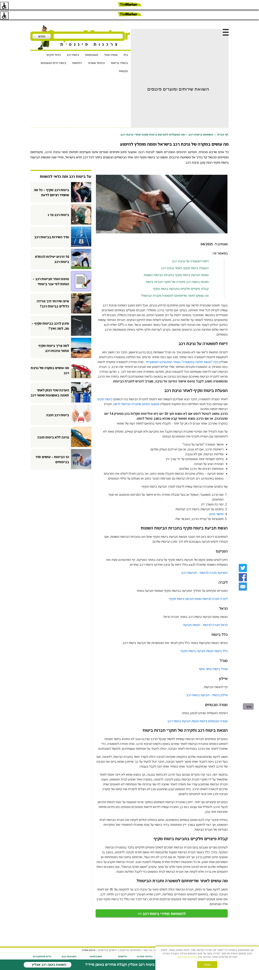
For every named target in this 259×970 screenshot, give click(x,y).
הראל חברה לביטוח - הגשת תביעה (205, 615)
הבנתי (207, 964)
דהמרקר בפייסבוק (107, 940)
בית (126, 45)
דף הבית (222, 125)
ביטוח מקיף (105, 389)
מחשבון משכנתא (42, 951)
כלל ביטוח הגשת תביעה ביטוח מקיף (204, 641)
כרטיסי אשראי (96, 53)
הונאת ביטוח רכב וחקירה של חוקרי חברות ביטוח (177, 272)
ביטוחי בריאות (119, 53)
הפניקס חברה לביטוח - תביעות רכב (204, 563)
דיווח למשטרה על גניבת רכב (190, 251)
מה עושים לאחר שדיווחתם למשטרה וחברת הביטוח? (175, 286)
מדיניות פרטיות (196, 940)
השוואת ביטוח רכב (200, 125)
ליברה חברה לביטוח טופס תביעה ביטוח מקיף (198, 589)
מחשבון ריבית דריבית (44, 957)
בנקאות (123, 61)
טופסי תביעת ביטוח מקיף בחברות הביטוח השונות (176, 265)
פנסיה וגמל (111, 45)
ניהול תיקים (54, 45)
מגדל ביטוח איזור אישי (213, 659)
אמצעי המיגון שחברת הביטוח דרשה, (136, 394)
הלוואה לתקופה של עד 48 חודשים (117, 957)
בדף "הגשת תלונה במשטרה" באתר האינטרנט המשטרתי (182, 352)
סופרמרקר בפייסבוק (130, 940)
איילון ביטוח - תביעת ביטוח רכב (207, 685)
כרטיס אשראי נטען (142, 955)
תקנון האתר (212, 940)
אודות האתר (160, 940)
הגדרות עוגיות (177, 940)
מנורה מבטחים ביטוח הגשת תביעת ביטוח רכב (197, 711)
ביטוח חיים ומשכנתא (53, 53)
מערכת (225, 940)
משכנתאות (91, 45)
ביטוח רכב (73, 45)
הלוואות (77, 53)
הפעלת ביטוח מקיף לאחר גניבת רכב (185, 258)
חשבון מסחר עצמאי (66, 959)
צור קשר (147, 940)
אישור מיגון (216, 504)
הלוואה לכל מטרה (117, 951)
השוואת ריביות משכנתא (94, 952)
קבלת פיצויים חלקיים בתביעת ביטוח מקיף (181, 279)
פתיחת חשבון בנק (67, 954)
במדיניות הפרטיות (187, 957)
